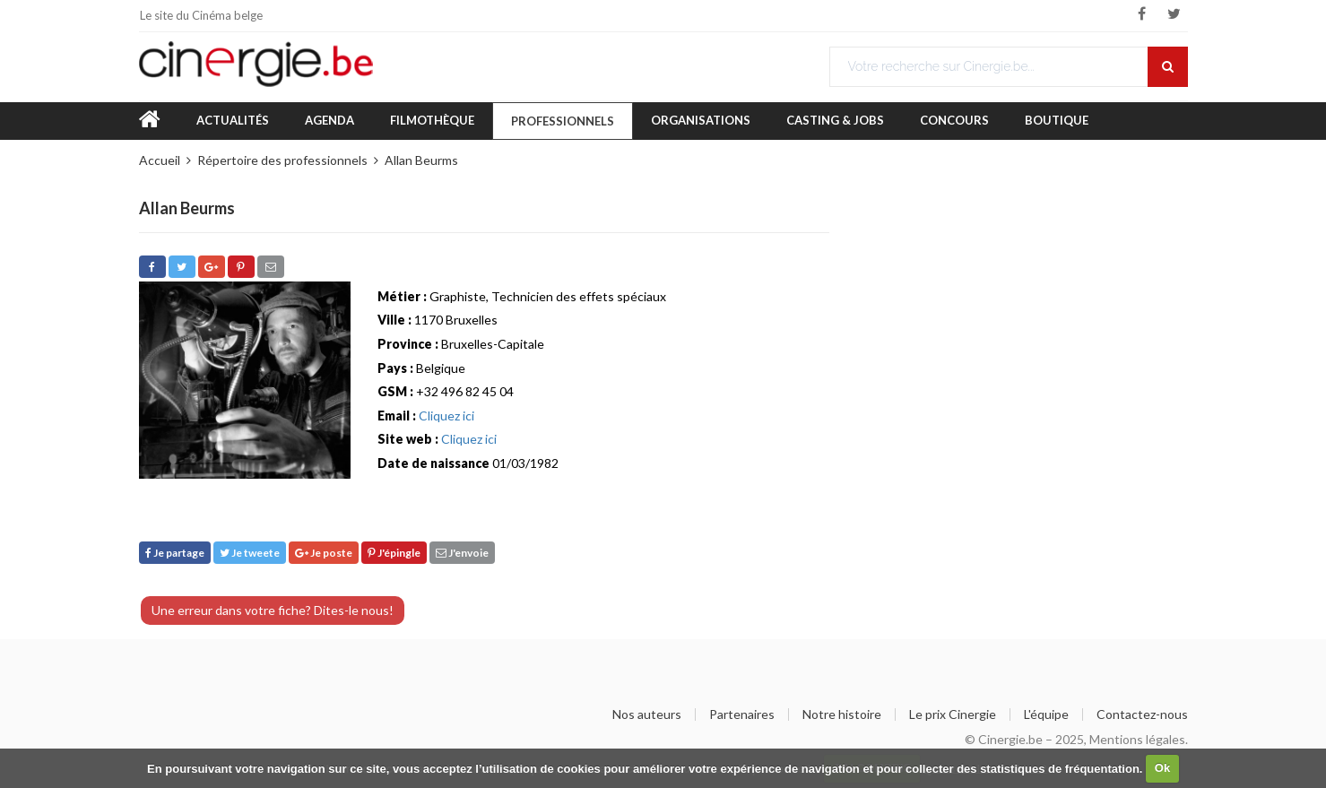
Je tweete (250, 552)
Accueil (159, 160)
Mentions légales (1137, 739)
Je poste (323, 552)
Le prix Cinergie (952, 714)
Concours (954, 120)
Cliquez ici (446, 415)
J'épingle (394, 552)
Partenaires (742, 714)
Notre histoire (841, 714)
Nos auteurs (646, 714)
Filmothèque (432, 120)
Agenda (329, 120)
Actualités (232, 120)
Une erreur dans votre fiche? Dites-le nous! (273, 610)
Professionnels (562, 121)
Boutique (1056, 120)
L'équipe (1046, 714)
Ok (1162, 768)
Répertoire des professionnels (282, 160)
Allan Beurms (421, 160)
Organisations (700, 120)
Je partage (174, 552)
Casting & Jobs (835, 120)
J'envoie (462, 552)
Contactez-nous (1142, 714)
